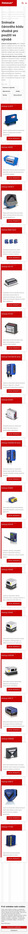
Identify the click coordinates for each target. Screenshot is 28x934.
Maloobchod (7, 91)
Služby (19, 91)
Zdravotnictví (18, 95)
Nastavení (14, 930)
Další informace (5, 923)
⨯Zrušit (5, 99)
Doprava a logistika (10, 87)
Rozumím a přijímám (14, 927)
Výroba (6, 95)
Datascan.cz (5, 12)
